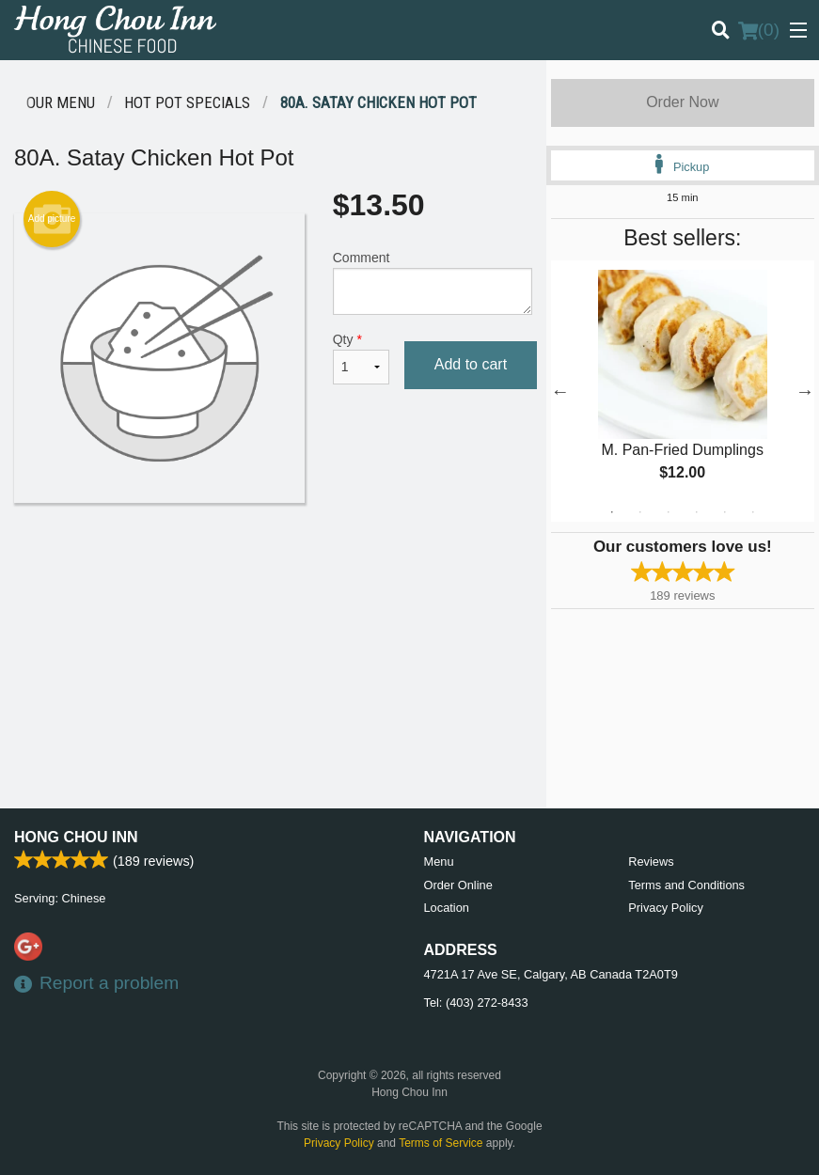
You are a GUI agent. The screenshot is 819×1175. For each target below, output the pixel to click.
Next (804, 391)
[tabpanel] (683, 391)
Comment (432, 282)
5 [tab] (725, 512)
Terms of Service (440, 1143)
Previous (560, 391)
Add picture (52, 219)
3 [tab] (668, 512)
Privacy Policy (665, 908)
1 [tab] (612, 512)
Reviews (650, 861)
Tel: (476, 1002)
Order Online (458, 885)
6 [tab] (753, 512)
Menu (439, 861)
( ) (759, 30)
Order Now (682, 102)
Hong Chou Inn (76, 837)
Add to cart (470, 364)
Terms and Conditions (686, 885)
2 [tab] (640, 512)
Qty (361, 358)
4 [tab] (696, 512)
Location (446, 908)
